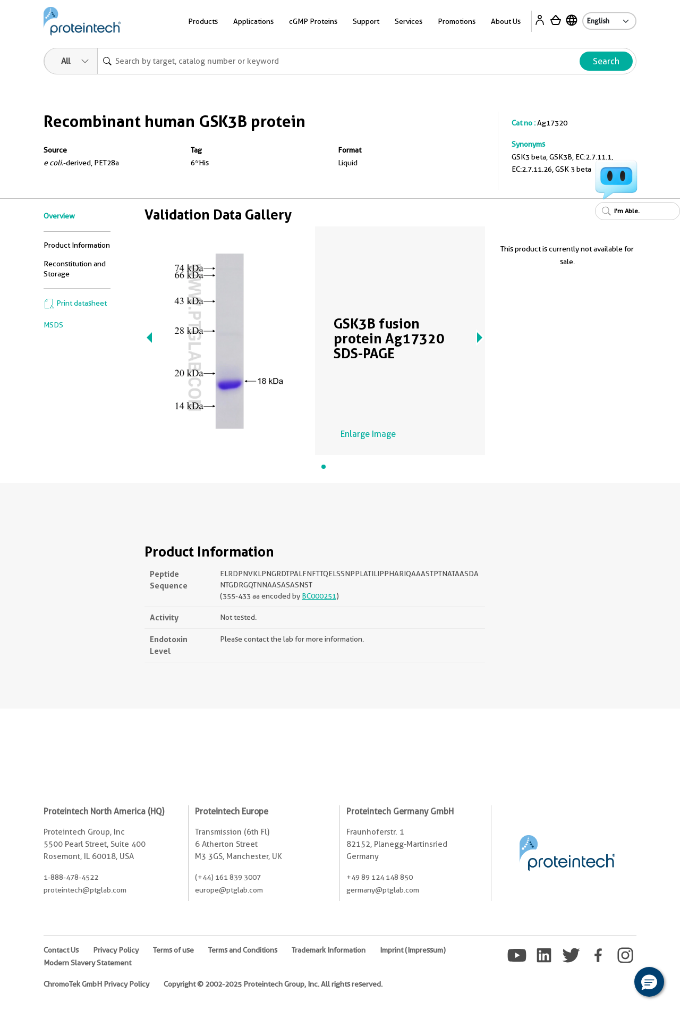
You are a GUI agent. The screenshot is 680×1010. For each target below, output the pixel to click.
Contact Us (61, 950)
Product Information (77, 245)
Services (408, 21)
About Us (506, 21)
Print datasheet (75, 303)
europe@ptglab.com (229, 890)
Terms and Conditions (242, 950)
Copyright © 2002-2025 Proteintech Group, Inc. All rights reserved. (273, 984)
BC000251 (319, 596)
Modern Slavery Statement (87, 962)
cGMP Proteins (313, 21)
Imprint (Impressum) (413, 950)
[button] (649, 982)
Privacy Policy (116, 950)
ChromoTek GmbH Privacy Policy (96, 984)
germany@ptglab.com (382, 890)
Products (203, 21)
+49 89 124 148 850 (379, 877)
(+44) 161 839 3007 (228, 877)
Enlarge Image (368, 434)
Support (366, 21)
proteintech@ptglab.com (85, 890)
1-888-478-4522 (71, 877)
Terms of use (173, 950)
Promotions (456, 21)
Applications (253, 21)
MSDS (53, 325)
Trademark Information (329, 950)
